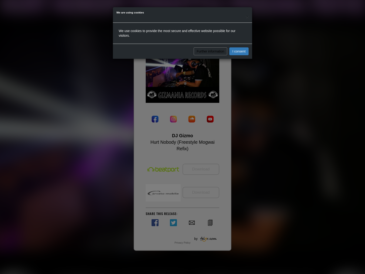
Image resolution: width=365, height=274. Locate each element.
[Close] (247, 16)
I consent (239, 51)
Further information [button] (210, 51)
